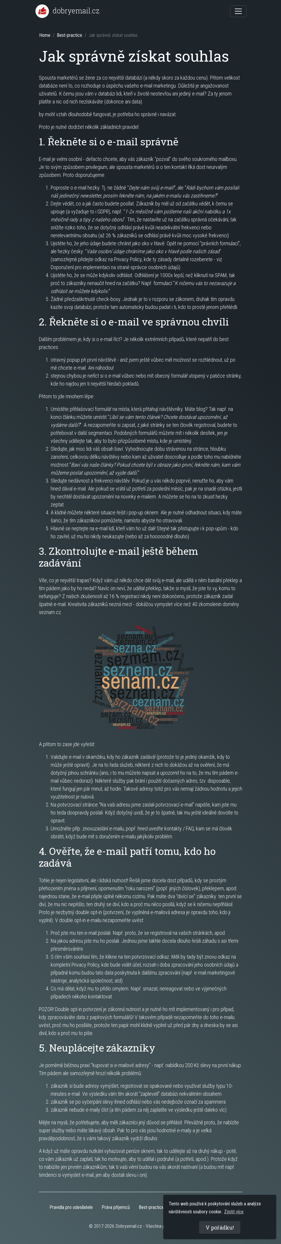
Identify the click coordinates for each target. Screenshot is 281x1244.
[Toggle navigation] (238, 11)
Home (44, 35)
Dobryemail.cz (128, 1226)
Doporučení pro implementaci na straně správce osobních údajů (115, 267)
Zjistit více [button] (234, 1212)
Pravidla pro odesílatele (71, 1207)
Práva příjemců (116, 1207)
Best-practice (69, 35)
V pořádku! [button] (220, 1227)
